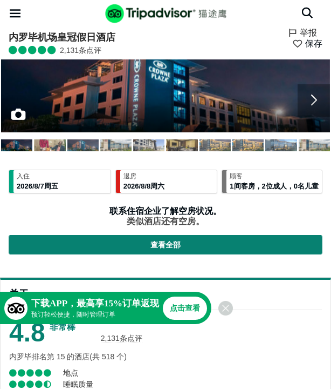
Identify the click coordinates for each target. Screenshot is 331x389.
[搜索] (307, 13)
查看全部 (165, 244)
